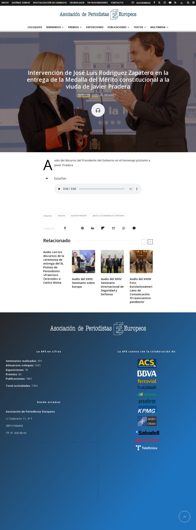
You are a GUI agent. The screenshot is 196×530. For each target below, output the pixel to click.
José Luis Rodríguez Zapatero (109, 215)
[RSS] (175, 3)
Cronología (76, 2)
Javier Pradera (79, 215)
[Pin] (82, 228)
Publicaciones (117, 27)
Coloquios (35, 27)
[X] (159, 3)
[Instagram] (164, 3)
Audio (95, 94)
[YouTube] (170, 3)
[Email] (113, 228)
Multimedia (157, 27)
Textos (138, 27)
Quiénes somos (21, 2)
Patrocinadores (97, 2)
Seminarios (53, 27)
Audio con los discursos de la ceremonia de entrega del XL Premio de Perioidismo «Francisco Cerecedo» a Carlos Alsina (53, 267)
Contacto (117, 2)
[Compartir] (65, 228)
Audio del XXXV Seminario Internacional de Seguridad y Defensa (112, 286)
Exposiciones (94, 27)
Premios (73, 27)
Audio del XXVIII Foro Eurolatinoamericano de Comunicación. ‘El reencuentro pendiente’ (141, 290)
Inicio (5, 2)
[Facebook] (154, 3)
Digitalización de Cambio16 (49, 2)
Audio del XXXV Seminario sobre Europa (83, 282)
